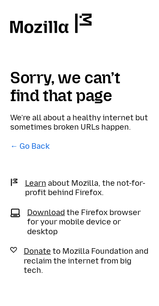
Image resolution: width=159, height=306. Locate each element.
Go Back (35, 146)
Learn (35, 183)
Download (46, 212)
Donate (37, 251)
